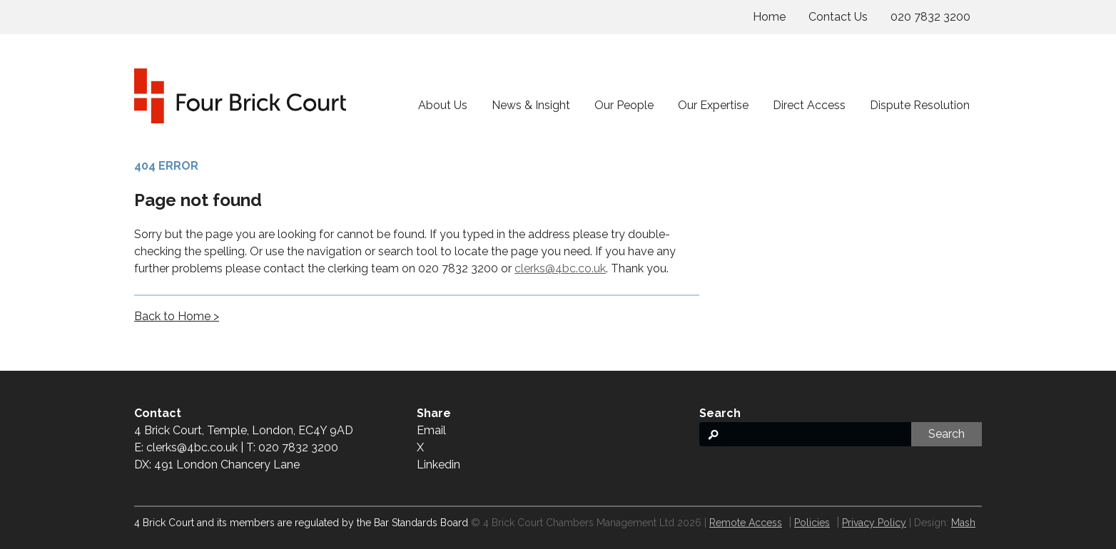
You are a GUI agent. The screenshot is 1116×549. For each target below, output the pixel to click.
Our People (624, 105)
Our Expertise (713, 105)
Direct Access (809, 105)
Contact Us (838, 17)
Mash (963, 522)
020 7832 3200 (930, 17)
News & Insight (531, 105)
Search (946, 434)
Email (431, 430)
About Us (442, 105)
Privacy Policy (874, 522)
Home (769, 17)
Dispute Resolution (920, 105)
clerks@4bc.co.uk (560, 268)
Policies (812, 522)
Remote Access (745, 522)
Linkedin (438, 464)
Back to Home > (176, 316)
